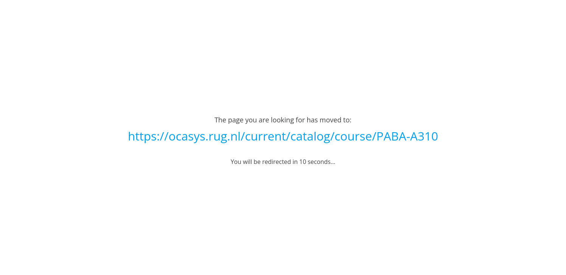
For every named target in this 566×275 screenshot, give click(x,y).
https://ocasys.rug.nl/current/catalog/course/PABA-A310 (283, 136)
